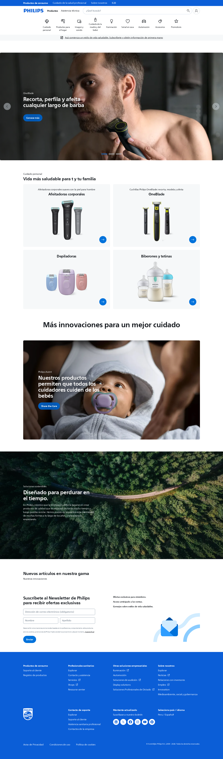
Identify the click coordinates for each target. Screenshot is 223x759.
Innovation (164, 690)
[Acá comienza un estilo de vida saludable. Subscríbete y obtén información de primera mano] (111, 37)
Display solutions (122, 685)
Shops (73, 685)
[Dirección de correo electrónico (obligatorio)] (59, 612)
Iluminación (121, 670)
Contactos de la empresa (81, 729)
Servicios (74, 680)
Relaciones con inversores (171, 680)
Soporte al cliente (32, 670)
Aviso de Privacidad (33, 745)
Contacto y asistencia (79, 675)
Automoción (119, 675)
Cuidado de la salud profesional (69, 3)
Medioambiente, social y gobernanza (178, 694)
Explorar (72, 670)
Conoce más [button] (32, 118)
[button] (102, 239)
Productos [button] (52, 11)
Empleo (164, 685)
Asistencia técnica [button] (70, 11)
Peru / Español (166, 715)
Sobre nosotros (99, 3)
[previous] (7, 106)
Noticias (164, 675)
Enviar (29, 639)
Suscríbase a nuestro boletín (128, 715)
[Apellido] (77, 621)
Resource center (76, 690)
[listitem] (46, 24)
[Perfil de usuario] (196, 10)
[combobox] (130, 10)
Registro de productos (35, 675)
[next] (215, 106)
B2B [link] (114, 3)
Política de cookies (85, 745)
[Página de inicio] (33, 11)
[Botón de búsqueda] (188, 11)
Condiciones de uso (60, 745)
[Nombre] (40, 621)
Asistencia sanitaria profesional (84, 724)
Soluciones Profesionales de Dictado (134, 690)
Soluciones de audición (127, 680)
